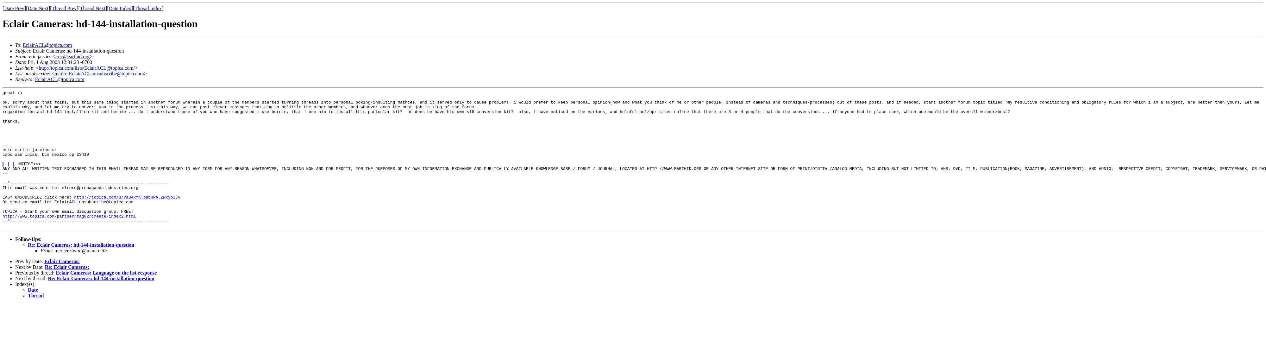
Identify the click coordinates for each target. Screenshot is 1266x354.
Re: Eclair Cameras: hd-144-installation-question (81, 272)
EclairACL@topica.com (47, 45)
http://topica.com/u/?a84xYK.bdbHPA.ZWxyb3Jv (127, 219)
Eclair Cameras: (62, 289)
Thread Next (92, 8)
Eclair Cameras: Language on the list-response (106, 300)
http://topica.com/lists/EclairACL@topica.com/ (87, 68)
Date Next (38, 8)
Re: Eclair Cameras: (67, 294)
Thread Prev (64, 8)
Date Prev (14, 8)
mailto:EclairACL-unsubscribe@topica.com (99, 73)
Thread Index (148, 8)
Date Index (120, 8)
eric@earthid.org (72, 56)
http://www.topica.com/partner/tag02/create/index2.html (69, 241)
